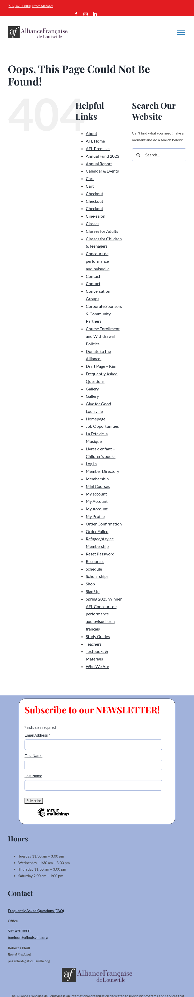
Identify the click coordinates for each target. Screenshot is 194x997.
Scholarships (97, 576)
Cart (90, 178)
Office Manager (42, 6)
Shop (90, 583)
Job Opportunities (102, 426)
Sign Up (93, 591)
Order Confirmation (104, 523)
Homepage (95, 418)
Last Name (33, 776)
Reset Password (100, 553)
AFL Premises (98, 148)
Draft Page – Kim (101, 366)
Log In (91, 463)
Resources (95, 561)
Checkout (94, 193)
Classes (92, 223)
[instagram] (85, 14)
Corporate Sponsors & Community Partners (104, 314)
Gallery (92, 388)
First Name (33, 756)
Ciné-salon (95, 215)
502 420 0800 (19, 931)
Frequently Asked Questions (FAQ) (36, 910)
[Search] (138, 154)
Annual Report (99, 163)
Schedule (94, 568)
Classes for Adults (102, 231)
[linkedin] (95, 14)
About (91, 133)
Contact (93, 276)
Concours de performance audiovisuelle (98, 261)
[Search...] (159, 154)
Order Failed (97, 531)
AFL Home (95, 140)
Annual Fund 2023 (102, 156)
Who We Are (97, 666)
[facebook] (76, 14)
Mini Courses (98, 486)
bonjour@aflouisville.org (28, 937)
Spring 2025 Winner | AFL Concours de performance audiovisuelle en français (105, 613)
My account (96, 493)
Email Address (37, 735)
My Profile (95, 516)
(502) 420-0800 (19, 6)
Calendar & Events (102, 170)
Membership (97, 478)
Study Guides (98, 636)
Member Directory (102, 471)
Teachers (93, 643)
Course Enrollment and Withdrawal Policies (103, 336)
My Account (97, 501)
